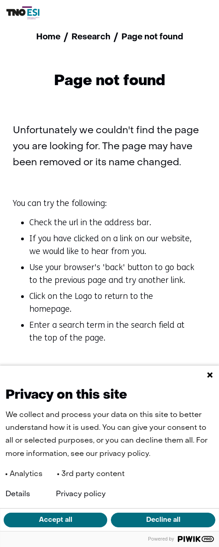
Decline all (163, 520)
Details (17, 494)
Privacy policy (81, 494)
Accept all (55, 520)
